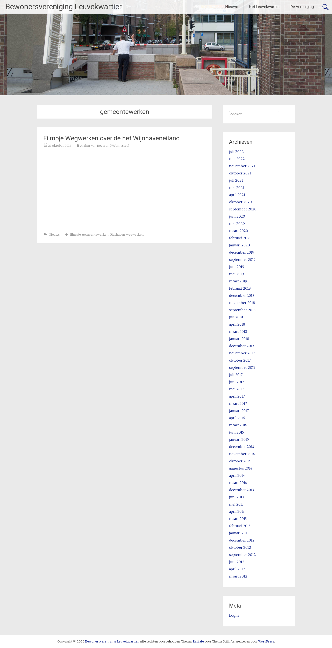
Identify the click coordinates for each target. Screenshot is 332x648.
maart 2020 (238, 231)
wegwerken (135, 234)
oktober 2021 (240, 173)
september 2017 (242, 367)
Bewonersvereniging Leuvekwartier (63, 6)
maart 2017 (238, 403)
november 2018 (242, 303)
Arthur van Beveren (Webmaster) (104, 146)
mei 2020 (237, 223)
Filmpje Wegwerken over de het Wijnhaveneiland (111, 138)
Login (234, 615)
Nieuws (231, 6)
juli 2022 (236, 151)
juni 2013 (236, 497)
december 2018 (241, 295)
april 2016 (237, 418)
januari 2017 (239, 411)
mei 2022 (237, 159)
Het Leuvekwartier (264, 6)
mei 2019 (236, 274)
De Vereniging (302, 6)
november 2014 (242, 454)
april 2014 (237, 475)
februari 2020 (240, 238)
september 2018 (242, 310)
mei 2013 (236, 504)
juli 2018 (236, 317)
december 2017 (241, 346)
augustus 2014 (240, 468)
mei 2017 (236, 389)
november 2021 (242, 166)
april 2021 (237, 195)
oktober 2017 (240, 360)
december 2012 (242, 540)
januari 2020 (239, 245)
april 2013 (237, 511)
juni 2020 (237, 216)
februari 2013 (239, 526)
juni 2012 (236, 562)
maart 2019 (238, 281)
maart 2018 (238, 331)
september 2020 (242, 209)
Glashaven (117, 234)
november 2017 (242, 353)
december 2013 (241, 490)
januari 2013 (239, 533)
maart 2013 (238, 519)
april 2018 (237, 324)
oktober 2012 (240, 547)
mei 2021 (236, 187)
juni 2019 (236, 267)
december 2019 (241, 252)
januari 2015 (239, 439)
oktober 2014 (240, 461)
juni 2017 (236, 382)
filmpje (75, 234)
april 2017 (237, 396)
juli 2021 (236, 180)
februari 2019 (240, 288)
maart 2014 (238, 483)
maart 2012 (238, 576)
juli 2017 (236, 375)
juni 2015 (236, 432)
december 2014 (241, 447)
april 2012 (237, 569)
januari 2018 (239, 339)
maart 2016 (238, 425)
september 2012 (242, 555)
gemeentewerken (95, 234)
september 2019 (242, 259)
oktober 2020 (240, 202)
